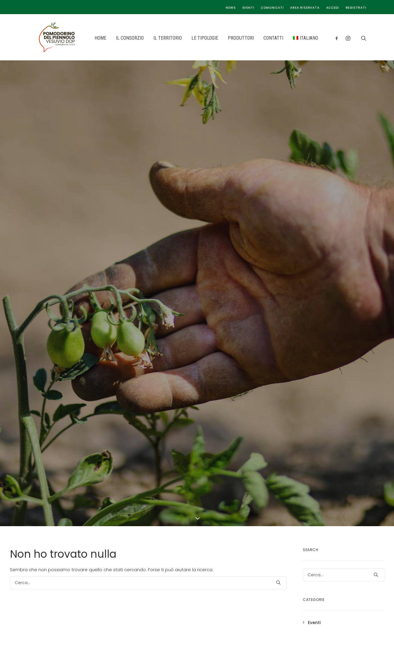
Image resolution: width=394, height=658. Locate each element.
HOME (84, 38)
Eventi (248, 7)
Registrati (356, 7)
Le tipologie (222, 475)
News (231, 7)
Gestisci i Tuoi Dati (275, 566)
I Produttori (221, 485)
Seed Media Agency (215, 642)
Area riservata (304, 7)
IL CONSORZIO (114, 38)
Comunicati (272, 7)
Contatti (217, 494)
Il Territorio (220, 466)
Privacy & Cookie (237, 566)
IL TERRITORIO (151, 38)
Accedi (332, 7)
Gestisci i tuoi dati (327, 475)
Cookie (315, 466)
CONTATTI (257, 38)
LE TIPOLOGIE (188, 38)
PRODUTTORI (225, 38)
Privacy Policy (324, 456)
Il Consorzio (221, 456)
